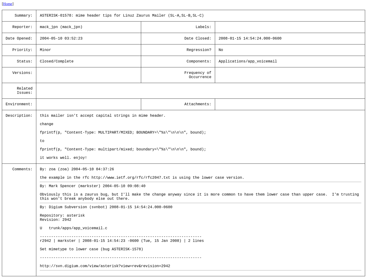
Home (7, 4)
